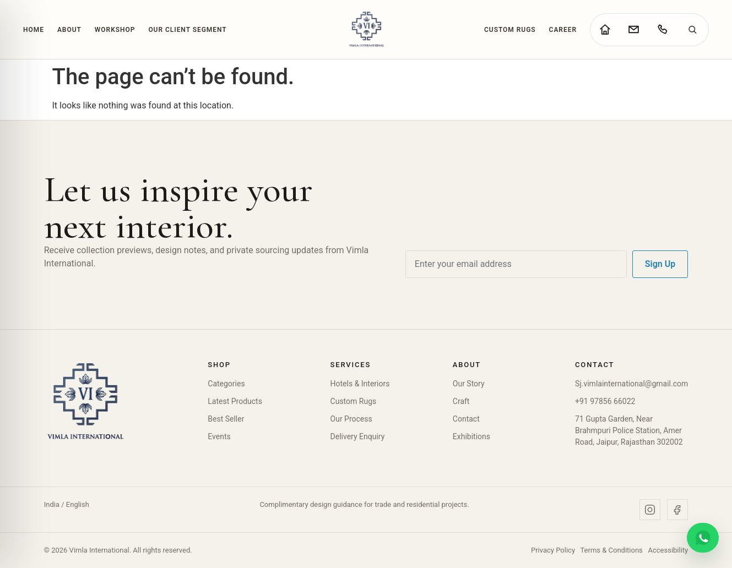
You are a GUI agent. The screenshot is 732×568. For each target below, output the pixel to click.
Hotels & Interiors (360, 383)
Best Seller (226, 418)
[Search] (692, 29)
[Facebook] (677, 509)
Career (563, 30)
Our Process (351, 418)
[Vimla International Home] (366, 29)
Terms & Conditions (611, 550)
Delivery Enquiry (357, 436)
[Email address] (516, 264)
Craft (461, 401)
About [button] (467, 365)
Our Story (469, 383)
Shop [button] (219, 365)
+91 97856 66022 (605, 401)
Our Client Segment (187, 30)
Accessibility (668, 550)
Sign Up (660, 264)
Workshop (115, 30)
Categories (226, 383)
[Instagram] (649, 509)
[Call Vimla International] (662, 30)
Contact (466, 418)
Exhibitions (471, 436)
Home (33, 30)
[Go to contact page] (633, 30)
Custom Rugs (510, 30)
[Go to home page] (605, 30)
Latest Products (235, 401)
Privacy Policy (553, 550)
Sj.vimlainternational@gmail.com (631, 383)
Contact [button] (594, 365)
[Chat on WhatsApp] (703, 538)
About (69, 30)
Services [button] (350, 365)
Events (219, 436)
